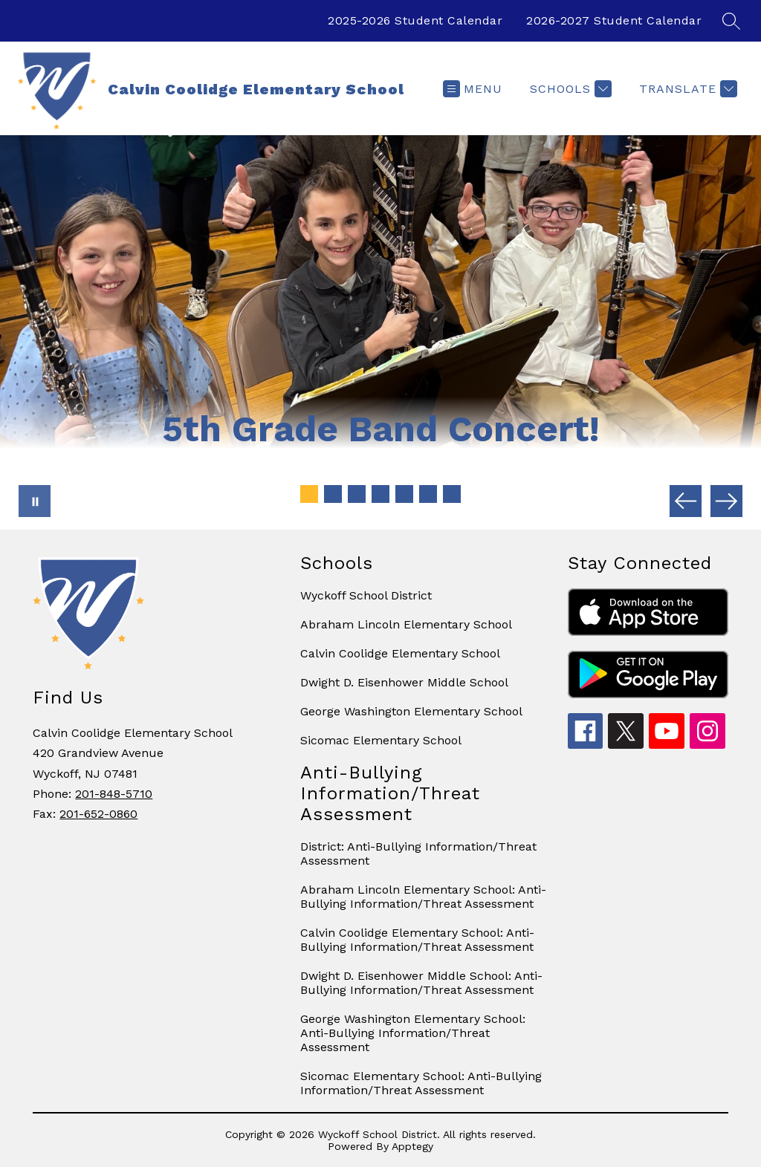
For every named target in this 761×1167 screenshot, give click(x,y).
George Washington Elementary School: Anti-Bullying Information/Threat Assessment (412, 1033)
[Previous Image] (685, 501)
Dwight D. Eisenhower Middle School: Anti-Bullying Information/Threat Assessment (421, 983)
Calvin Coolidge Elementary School (400, 653)
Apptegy (412, 1146)
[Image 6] (428, 494)
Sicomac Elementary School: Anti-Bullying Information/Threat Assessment (421, 1083)
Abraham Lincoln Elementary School (406, 624)
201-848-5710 (113, 794)
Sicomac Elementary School (381, 740)
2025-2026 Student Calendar (415, 20)
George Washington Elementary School (411, 711)
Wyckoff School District (366, 595)
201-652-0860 (98, 814)
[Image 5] (404, 494)
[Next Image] (726, 501)
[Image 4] (380, 494)
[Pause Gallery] (34, 501)
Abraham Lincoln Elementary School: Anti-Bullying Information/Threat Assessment (423, 896)
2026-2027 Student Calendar (614, 20)
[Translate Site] (686, 88)
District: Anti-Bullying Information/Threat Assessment (418, 853)
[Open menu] (472, 88)
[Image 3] (357, 494)
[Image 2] (333, 494)
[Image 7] (452, 494)
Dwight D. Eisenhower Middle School (404, 682)
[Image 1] (309, 494)
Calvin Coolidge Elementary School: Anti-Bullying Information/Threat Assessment (417, 940)
